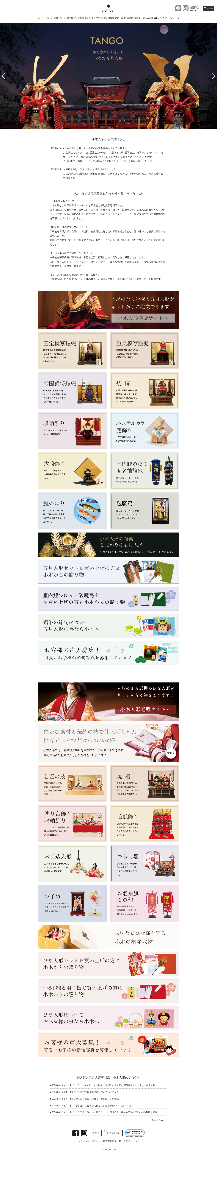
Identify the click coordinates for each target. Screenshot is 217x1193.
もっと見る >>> (159, 1120)
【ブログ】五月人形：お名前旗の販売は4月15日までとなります (103, 1105)
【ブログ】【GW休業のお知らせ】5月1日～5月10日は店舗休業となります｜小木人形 (115, 1085)
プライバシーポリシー (88, 1141)
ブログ (95, 1133)
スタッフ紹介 (114, 1133)
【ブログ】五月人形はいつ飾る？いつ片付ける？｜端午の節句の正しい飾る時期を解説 (116, 1112)
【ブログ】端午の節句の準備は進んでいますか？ (95, 1092)
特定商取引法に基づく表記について (121, 1141)
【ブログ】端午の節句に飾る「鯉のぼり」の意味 (95, 1099)
